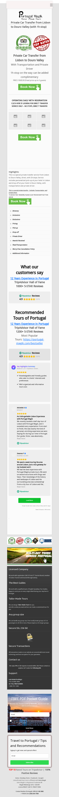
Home (17, 778)
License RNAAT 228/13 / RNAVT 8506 (29, 787)
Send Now (29, 728)
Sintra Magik (42, 780)
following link (37, 668)
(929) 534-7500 (34, 793)
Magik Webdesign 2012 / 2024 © (30, 785)
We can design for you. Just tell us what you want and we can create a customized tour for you (29, 607)
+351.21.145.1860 (38, 791)
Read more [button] (21, 439)
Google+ (41, 778)
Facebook (34, 778)
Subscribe (29, 762)
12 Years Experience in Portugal (29, 323)
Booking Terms (25, 778)
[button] (8, 305)
